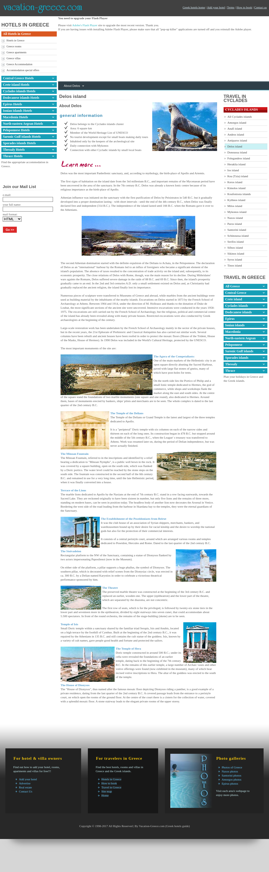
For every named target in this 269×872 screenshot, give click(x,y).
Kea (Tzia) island (237, 176)
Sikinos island (235, 253)
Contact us (260, 7)
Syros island (234, 259)
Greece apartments (16, 52)
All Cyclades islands (239, 116)
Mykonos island (237, 211)
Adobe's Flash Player (84, 25)
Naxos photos (230, 771)
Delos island (234, 146)
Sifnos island (235, 247)
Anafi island (234, 128)
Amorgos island (236, 122)
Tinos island (234, 265)
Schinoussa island (238, 235)
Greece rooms (13, 46)
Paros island (234, 223)
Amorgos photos (231, 779)
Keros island (234, 182)
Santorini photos (231, 775)
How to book (244, 7)
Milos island (234, 206)
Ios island (233, 170)
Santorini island (236, 229)
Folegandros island (238, 158)
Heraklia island (236, 164)
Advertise (25, 783)
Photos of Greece (232, 767)
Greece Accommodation (19, 64)
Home (105, 795)
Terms (230, 7)
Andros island (235, 134)
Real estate (25, 787)
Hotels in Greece (15, 40)
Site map (106, 791)
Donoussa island (237, 152)
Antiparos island (237, 140)
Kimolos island (236, 188)
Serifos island (235, 241)
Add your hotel (216, 7)
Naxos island (235, 217)
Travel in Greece (111, 787)
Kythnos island (236, 200)
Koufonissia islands (239, 194)
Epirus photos (230, 783)
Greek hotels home (193, 7)
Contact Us (25, 791)
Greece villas (13, 58)
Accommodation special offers (22, 70)
